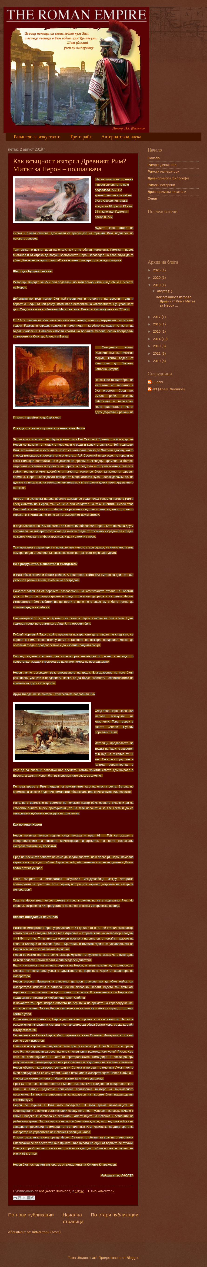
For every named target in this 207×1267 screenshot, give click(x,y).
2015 (157, 331)
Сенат (152, 198)
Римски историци (161, 185)
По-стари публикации (114, 1214)
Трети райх (81, 136)
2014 (157, 339)
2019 (157, 285)
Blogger (132, 1258)
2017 (157, 317)
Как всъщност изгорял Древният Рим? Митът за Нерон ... (175, 301)
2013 (157, 346)
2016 (157, 324)
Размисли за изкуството (37, 136)
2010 (157, 361)
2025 (157, 270)
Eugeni (157, 382)
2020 (157, 277)
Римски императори (163, 171)
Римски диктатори (162, 165)
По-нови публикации (31, 1214)
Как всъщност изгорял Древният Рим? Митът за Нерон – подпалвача (69, 165)
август (162, 291)
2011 (157, 353)
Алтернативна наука (121, 136)
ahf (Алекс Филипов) (168, 389)
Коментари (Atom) (46, 1232)
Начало (154, 158)
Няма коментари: (101, 1191)
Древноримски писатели (167, 192)
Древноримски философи (168, 178)
